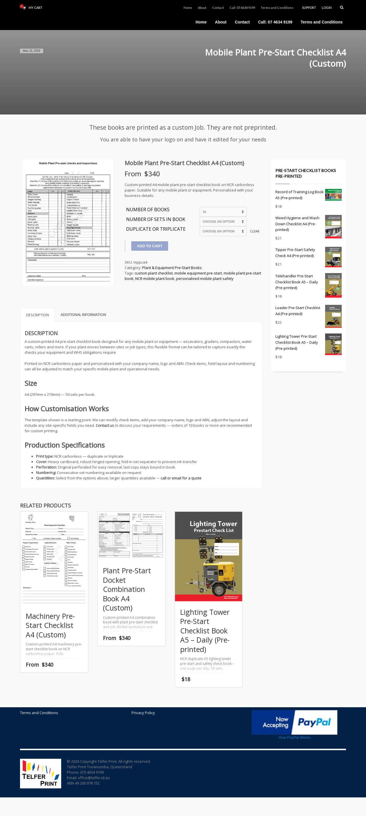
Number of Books (148, 210)
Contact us (105, 425)
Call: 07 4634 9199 (242, 7)
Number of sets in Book (155, 219)
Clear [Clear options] (254, 231)
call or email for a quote (181, 478)
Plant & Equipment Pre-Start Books (172, 267)
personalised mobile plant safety (205, 278)
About (202, 7)
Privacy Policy (143, 712)
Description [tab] (37, 314)
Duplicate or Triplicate (156, 229)
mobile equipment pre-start (198, 273)
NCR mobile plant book (154, 278)
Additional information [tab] (83, 314)
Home (188, 7)
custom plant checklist (154, 273)
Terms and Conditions (277, 7)
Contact (218, 7)
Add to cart (149, 246)
